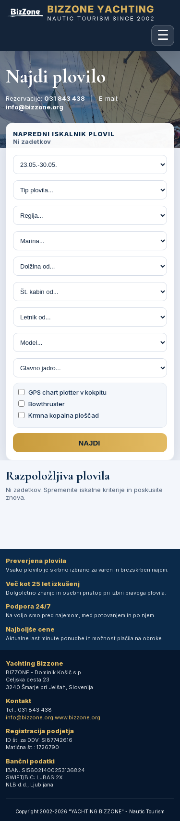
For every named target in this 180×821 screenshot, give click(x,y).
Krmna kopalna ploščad (58, 415)
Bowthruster (41, 404)
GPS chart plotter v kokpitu (62, 392)
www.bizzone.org (77, 717)
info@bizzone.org (34, 107)
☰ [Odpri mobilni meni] (163, 35)
